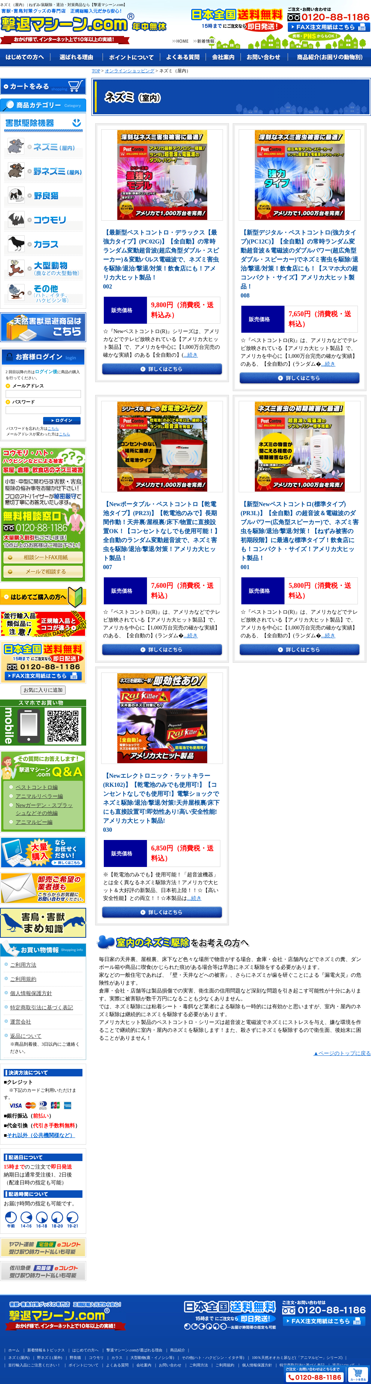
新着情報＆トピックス (46, 1350)
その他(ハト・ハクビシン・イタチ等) (213, 1358)
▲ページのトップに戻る (342, 1053)
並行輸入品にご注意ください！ (34, 1365)
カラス (117, 1358)
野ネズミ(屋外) (49, 1358)
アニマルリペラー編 (39, 796)
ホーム (13, 1350)
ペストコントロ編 (37, 787)
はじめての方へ (85, 1350)
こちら (53, 428)
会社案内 (143, 1365)
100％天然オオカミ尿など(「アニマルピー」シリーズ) (297, 1358)
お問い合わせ (170, 1365)
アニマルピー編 (34, 822)
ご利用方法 (23, 965)
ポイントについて (84, 1365)
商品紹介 (177, 1350)
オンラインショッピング (129, 70)
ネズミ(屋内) (19, 1358)
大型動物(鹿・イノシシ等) (152, 1358)
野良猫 (75, 1358)
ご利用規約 (23, 979)
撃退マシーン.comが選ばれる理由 (134, 1350)
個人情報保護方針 (31, 993)
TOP (96, 70)
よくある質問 (117, 1365)
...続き (191, 355)
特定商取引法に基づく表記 (41, 1007)
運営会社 (20, 1022)
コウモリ (96, 1358)
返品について (26, 1036)
